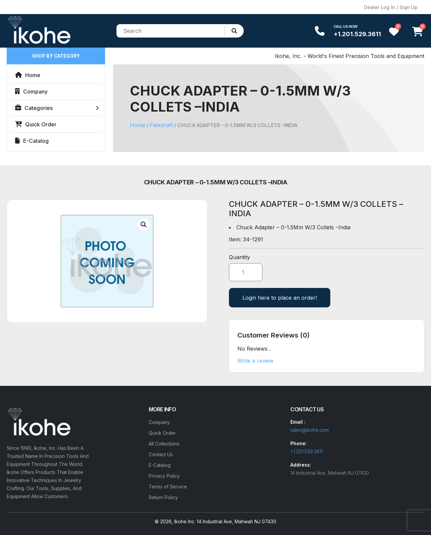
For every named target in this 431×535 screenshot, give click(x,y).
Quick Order (35, 124)
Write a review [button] (255, 360)
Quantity (239, 257)
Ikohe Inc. (184, 521)
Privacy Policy (164, 476)
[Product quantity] (245, 272)
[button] (144, 225)
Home (27, 75)
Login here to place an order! (279, 297)
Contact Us (161, 454)
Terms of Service (168, 486)
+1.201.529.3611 (357, 34)
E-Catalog (32, 140)
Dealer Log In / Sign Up (391, 7)
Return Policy (163, 497)
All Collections (164, 444)
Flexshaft (161, 125)
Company (31, 91)
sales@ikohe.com (309, 430)
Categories (34, 108)
